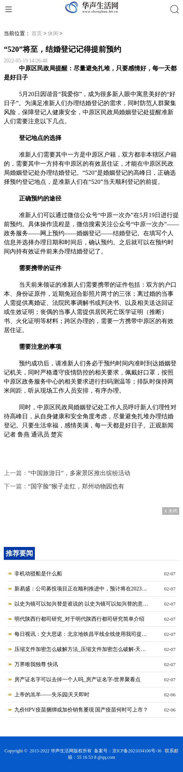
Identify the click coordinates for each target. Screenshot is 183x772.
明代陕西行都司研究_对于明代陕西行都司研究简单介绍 (79, 619)
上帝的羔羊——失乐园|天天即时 (52, 694)
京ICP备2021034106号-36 (137, 750)
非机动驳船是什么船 (38, 573)
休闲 (53, 33)
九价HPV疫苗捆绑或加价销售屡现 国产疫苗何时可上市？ (81, 710)
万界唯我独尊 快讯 (36, 664)
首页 (36, 33)
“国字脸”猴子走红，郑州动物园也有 (76, 486)
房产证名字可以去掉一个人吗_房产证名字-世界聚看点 (77, 679)
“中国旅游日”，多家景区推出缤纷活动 (79, 473)
